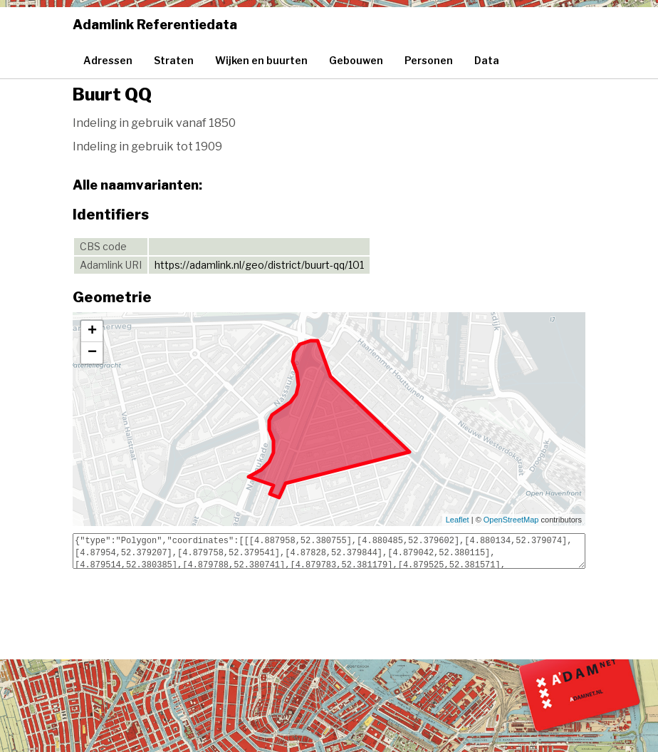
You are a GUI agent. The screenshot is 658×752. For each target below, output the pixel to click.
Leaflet (457, 519)
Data (486, 60)
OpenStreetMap (511, 519)
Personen (428, 60)
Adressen (107, 60)
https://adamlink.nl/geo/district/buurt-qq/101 (259, 265)
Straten (174, 60)
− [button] (92, 353)
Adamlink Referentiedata (155, 24)
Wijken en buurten (261, 60)
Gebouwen (356, 60)
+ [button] (92, 331)
